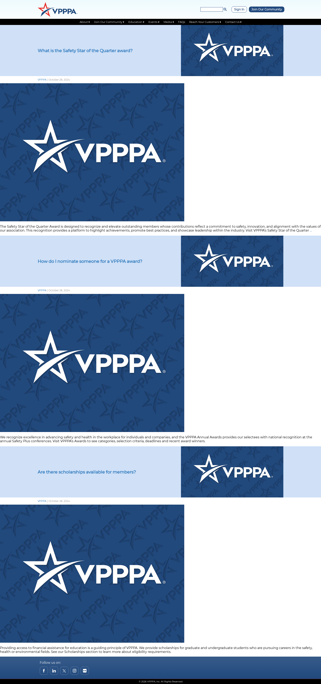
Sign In (239, 9)
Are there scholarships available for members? (87, 472)
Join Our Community (266, 9)
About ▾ (85, 22)
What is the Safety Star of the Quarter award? (85, 50)
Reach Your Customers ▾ (205, 22)
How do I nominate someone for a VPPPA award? (90, 261)
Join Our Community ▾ (109, 22)
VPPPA (42, 79)
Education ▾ (136, 22)
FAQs (181, 22)
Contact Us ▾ (233, 22)
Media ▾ (169, 22)
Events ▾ (153, 22)
